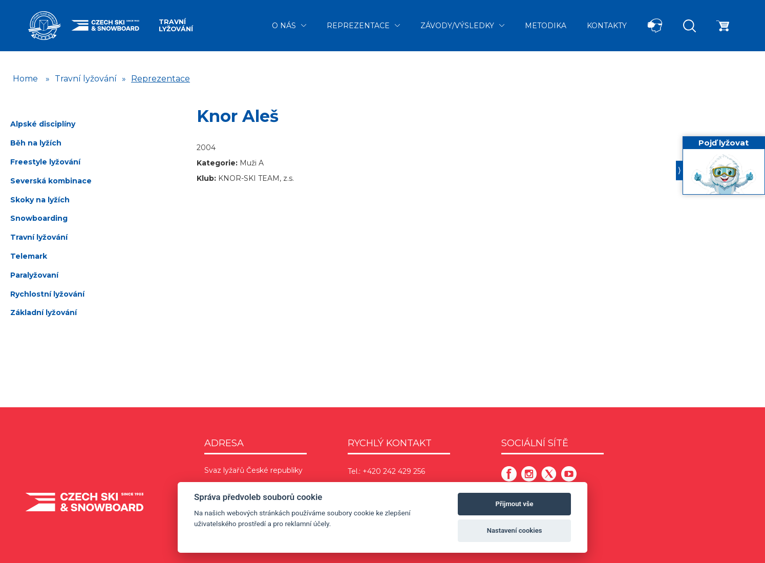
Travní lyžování (176, 25)
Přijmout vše (515, 504)
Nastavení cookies (514, 530)
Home (25, 79)
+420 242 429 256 (394, 471)
